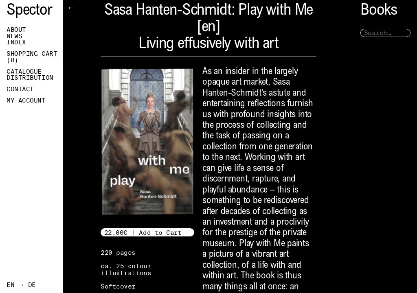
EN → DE (21, 285)
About (16, 29)
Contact (20, 89)
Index (16, 42)
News (14, 36)
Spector (29, 11)
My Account (26, 100)
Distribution (30, 77)
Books (378, 11)
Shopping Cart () (32, 56)
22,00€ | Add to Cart (143, 232)
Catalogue (24, 71)
